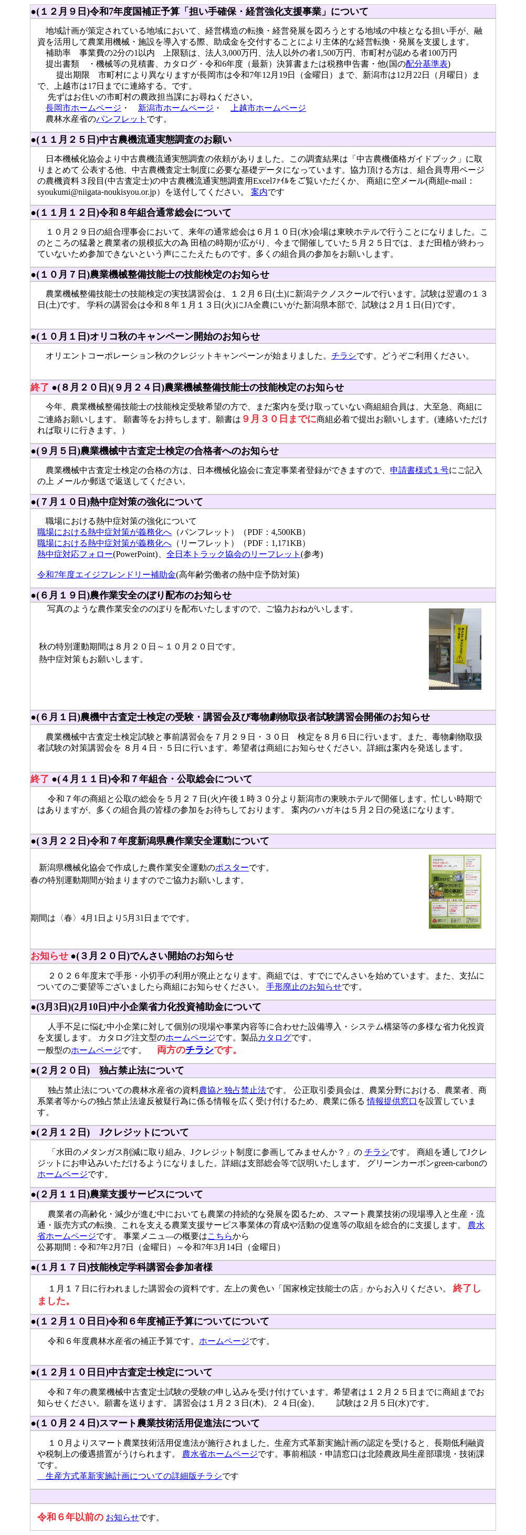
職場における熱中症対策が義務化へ (104, 532)
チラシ (343, 355)
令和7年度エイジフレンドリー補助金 (106, 574)
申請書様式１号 (419, 470)
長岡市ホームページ (83, 107)
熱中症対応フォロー (75, 554)
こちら (220, 1236)
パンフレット (121, 118)
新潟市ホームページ (176, 107)
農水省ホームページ (220, 1453)
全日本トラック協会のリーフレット (233, 554)
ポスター (232, 867)
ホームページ (190, 1037)
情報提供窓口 (392, 1101)
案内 (259, 191)
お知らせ (122, 1517)
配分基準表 (427, 63)
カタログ (274, 1037)
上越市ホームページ (268, 107)
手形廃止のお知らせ (304, 986)
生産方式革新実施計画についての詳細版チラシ (129, 1475)
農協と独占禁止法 (232, 1090)
